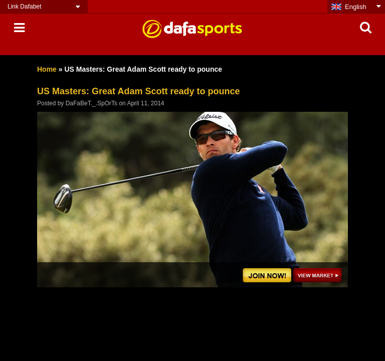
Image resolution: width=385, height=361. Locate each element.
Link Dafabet (24, 6)
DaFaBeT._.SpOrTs (91, 103)
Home (47, 69)
